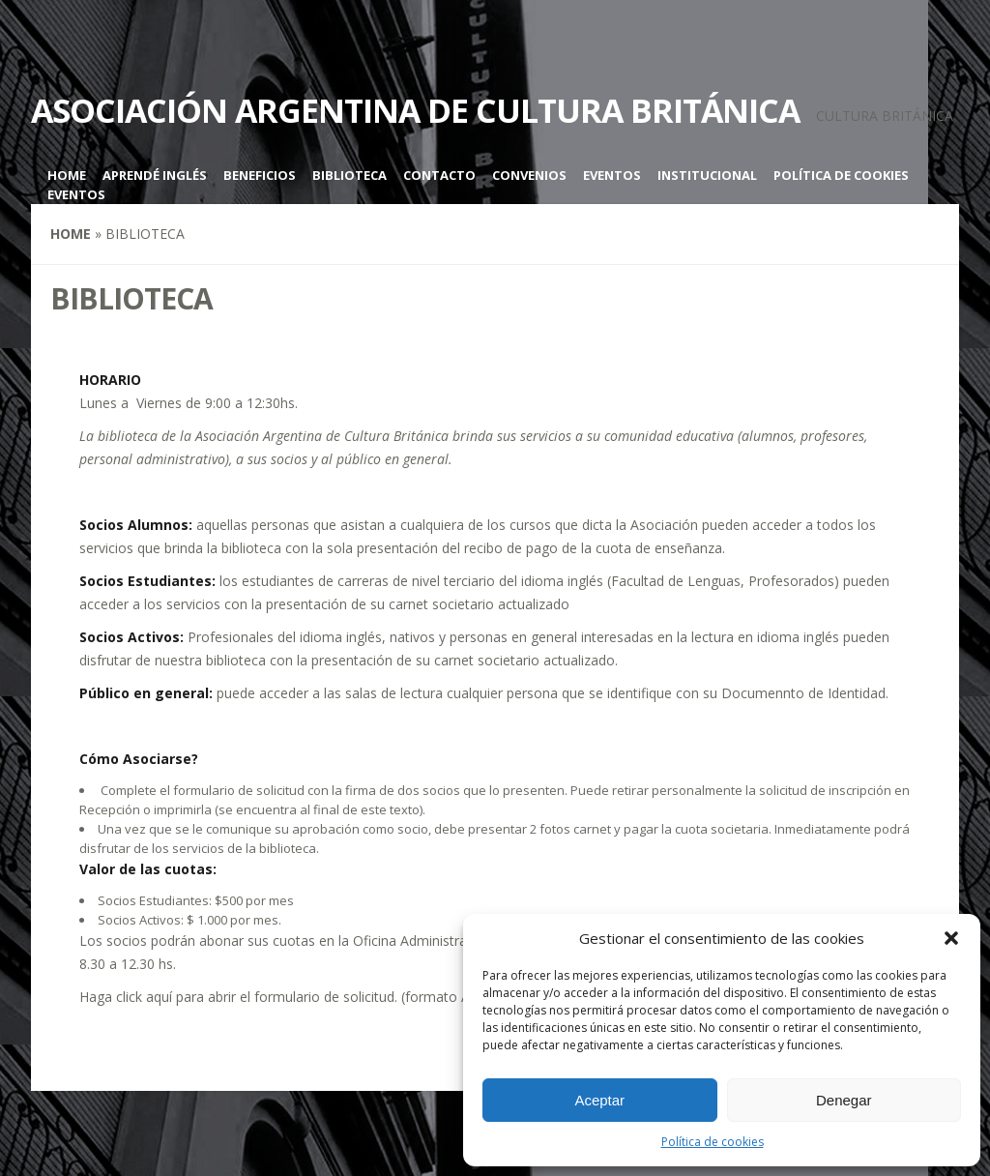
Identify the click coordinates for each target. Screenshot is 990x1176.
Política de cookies (712, 1141)
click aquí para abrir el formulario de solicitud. (256, 996)
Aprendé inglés (154, 175)
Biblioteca (349, 175)
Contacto (439, 175)
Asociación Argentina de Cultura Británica (415, 110)
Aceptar (599, 1100)
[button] (951, 938)
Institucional (707, 175)
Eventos (612, 175)
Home (66, 175)
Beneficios (259, 175)
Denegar (844, 1100)
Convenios (529, 175)
